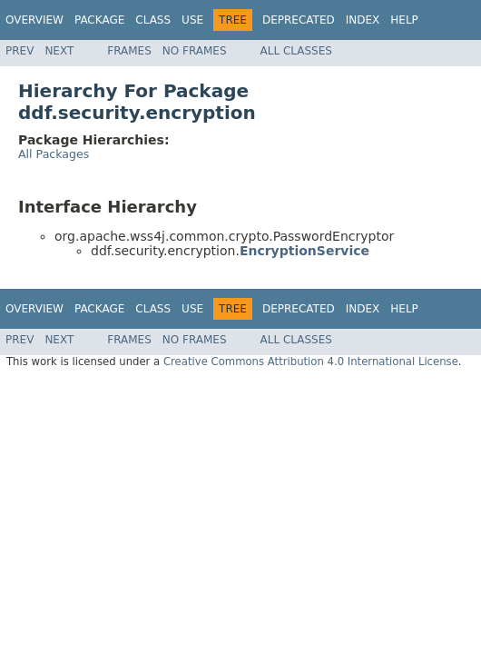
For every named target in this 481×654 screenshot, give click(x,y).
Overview (34, 20)
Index (363, 20)
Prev (19, 51)
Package (99, 20)
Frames (129, 51)
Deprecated (298, 20)
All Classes (296, 51)
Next (59, 51)
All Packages (53, 154)
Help (404, 20)
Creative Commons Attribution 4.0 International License (310, 361)
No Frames (194, 51)
